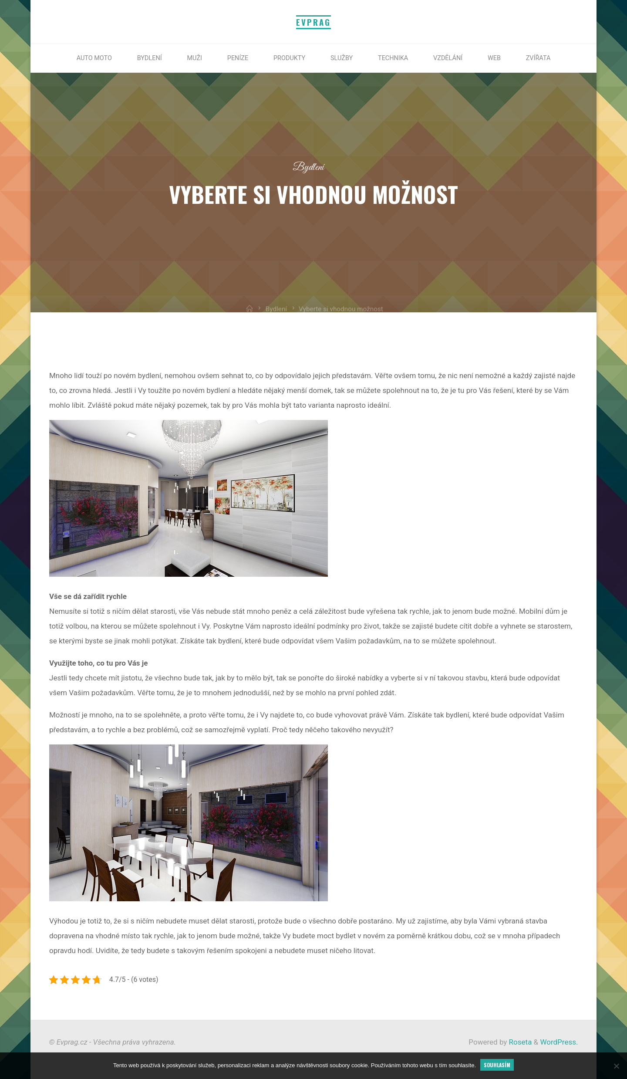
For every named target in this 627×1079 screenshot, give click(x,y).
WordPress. (559, 1042)
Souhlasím (497, 1065)
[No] (616, 1066)
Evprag (313, 22)
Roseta (519, 1042)
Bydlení (308, 167)
